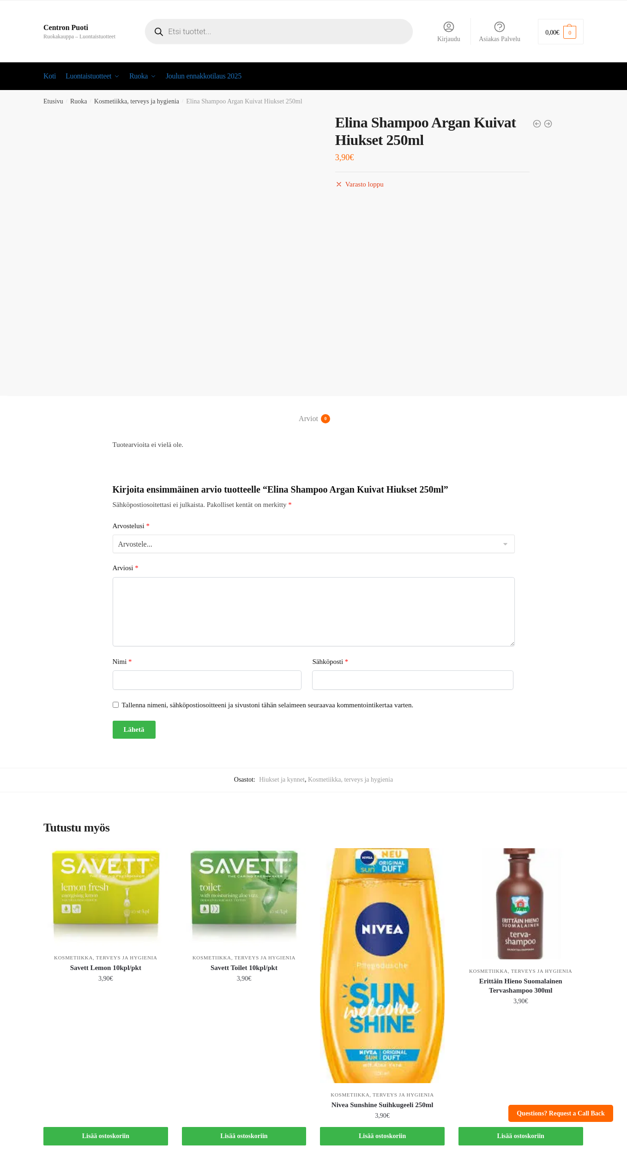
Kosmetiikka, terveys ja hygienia (136, 101)
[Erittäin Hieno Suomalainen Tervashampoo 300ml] (520, 903)
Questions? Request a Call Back (561, 1113)
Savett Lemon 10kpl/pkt (105, 967)
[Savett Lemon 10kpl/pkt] (105, 897)
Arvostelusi (131, 525)
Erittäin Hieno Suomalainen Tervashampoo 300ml (520, 985)
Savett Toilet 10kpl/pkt (244, 967)
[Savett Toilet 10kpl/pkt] (244, 897)
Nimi (122, 661)
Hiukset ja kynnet (282, 779)
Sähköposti (330, 661)
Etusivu (53, 101)
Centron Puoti (65, 27)
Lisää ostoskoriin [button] (105, 1136)
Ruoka (78, 101)
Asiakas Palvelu (499, 31)
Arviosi (126, 568)
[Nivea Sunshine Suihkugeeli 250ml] (382, 965)
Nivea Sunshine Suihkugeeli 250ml (382, 1104)
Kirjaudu (448, 31)
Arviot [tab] (308, 418)
